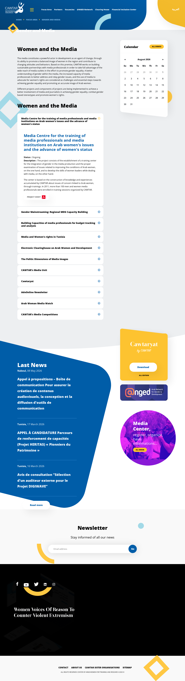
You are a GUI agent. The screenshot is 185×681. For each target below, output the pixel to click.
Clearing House (102, 9)
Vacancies (69, 9)
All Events (156, 46)
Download (143, 367)
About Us (76, 667)
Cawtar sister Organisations (102, 667)
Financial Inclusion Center (124, 9)
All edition (144, 375)
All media (140, 450)
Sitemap (127, 667)
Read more (36, 505)
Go (132, 548)
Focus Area (46, 9)
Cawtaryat (144, 347)
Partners (58, 9)
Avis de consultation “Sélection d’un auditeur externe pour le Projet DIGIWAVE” (44, 480)
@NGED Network (85, 9)
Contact (63, 667)
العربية (175, 9)
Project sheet (34, 197)
